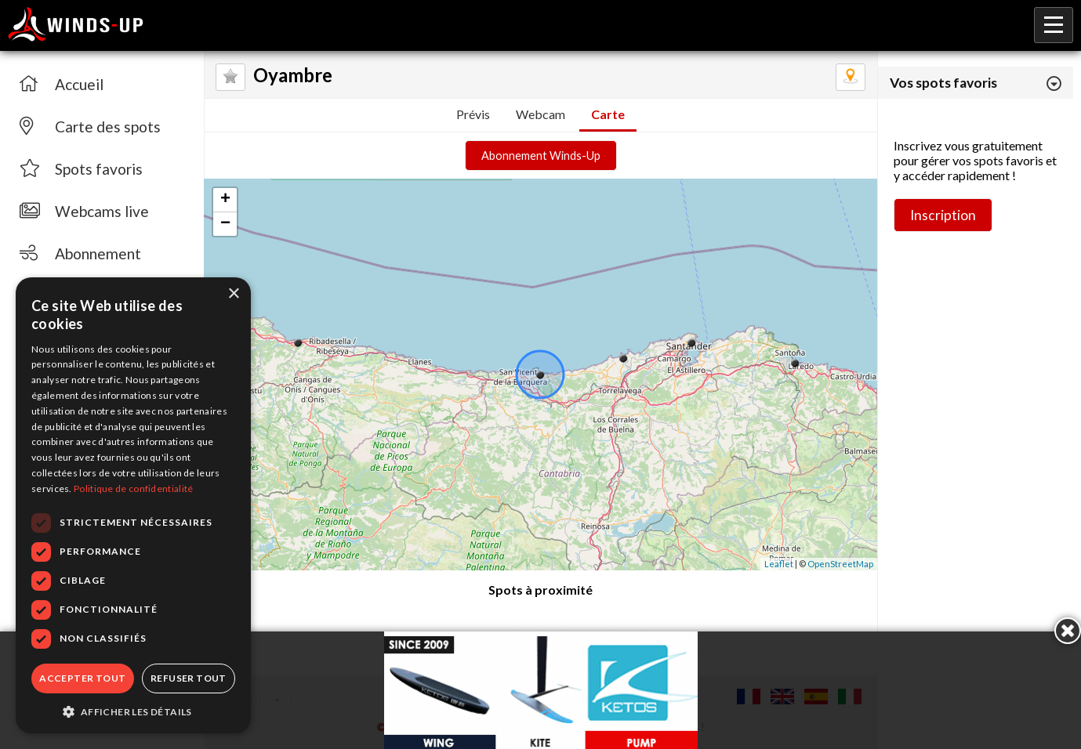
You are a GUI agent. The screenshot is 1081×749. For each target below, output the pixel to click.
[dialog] (133, 505)
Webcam (540, 114)
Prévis (473, 114)
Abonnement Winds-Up (540, 155)
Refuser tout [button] (189, 678)
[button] (133, 711)
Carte (608, 114)
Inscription (943, 215)
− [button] (225, 224)
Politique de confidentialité (133, 488)
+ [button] (225, 200)
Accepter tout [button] (82, 678)
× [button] (233, 294)
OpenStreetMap (840, 564)
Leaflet (778, 564)
